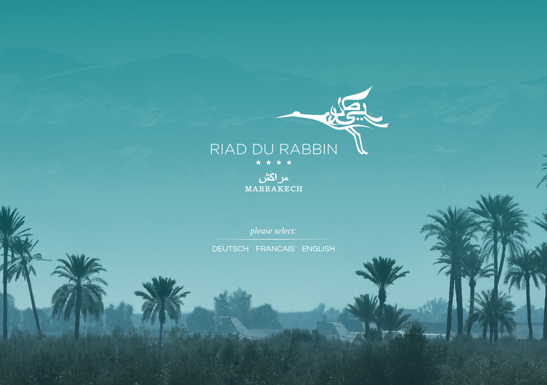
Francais (275, 249)
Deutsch (230, 249)
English (318, 249)
